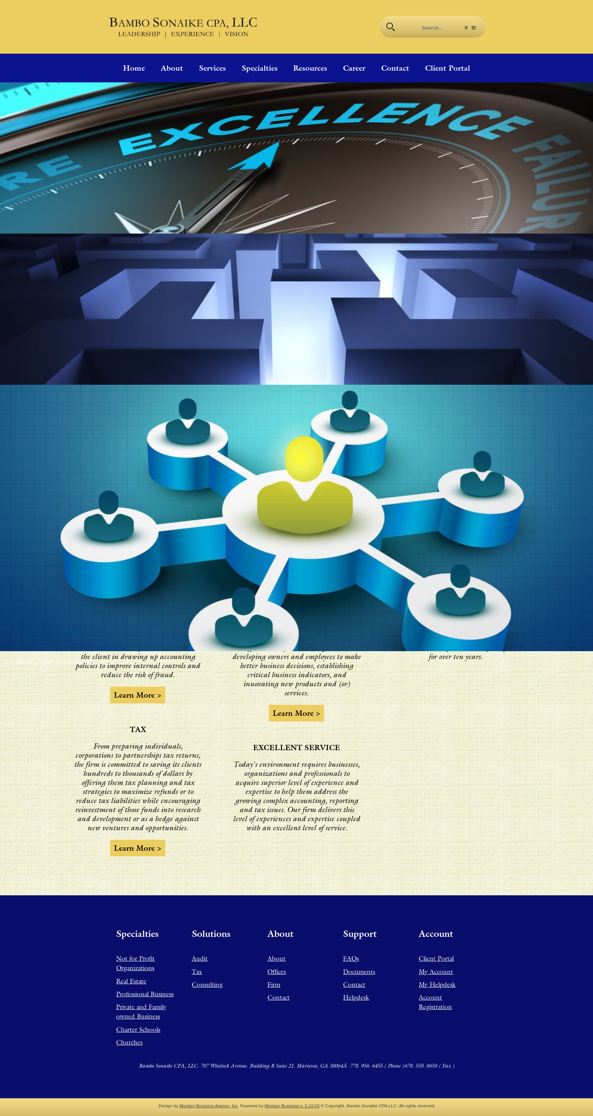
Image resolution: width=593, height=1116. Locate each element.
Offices (276, 971)
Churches (129, 1042)
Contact (395, 68)
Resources (310, 68)
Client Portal (447, 68)
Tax (197, 971)
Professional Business (145, 994)
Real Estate (131, 981)
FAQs (351, 958)
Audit (200, 958)
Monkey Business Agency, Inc (209, 1105)
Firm (273, 984)
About (172, 68)
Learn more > (137, 695)
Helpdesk (356, 997)
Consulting (207, 984)
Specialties (260, 68)
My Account (436, 971)
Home (134, 68)
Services (212, 68)
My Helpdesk (437, 984)
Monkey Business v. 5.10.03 (292, 1105)
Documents (359, 971)
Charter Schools (138, 1029)
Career (354, 68)
